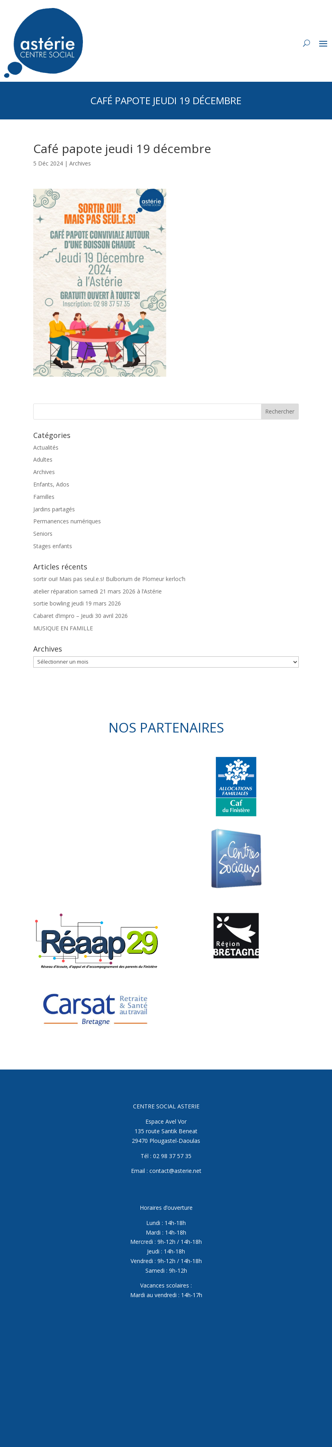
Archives (80, 163)
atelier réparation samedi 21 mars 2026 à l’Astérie (97, 591)
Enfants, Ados (51, 484)
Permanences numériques (67, 521)
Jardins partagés (54, 509)
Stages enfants (52, 546)
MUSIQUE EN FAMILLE (63, 628)
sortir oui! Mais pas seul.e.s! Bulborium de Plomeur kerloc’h (109, 579)
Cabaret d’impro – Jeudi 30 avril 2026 (80, 616)
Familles (43, 496)
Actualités (45, 447)
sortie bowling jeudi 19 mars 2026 (77, 603)
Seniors (42, 533)
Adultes (42, 459)
